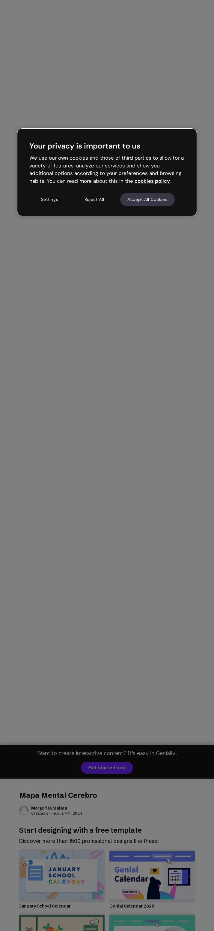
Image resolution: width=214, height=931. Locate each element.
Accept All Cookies (147, 199)
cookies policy (152, 181)
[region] (107, 172)
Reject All (94, 199)
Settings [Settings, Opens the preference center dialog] (49, 199)
